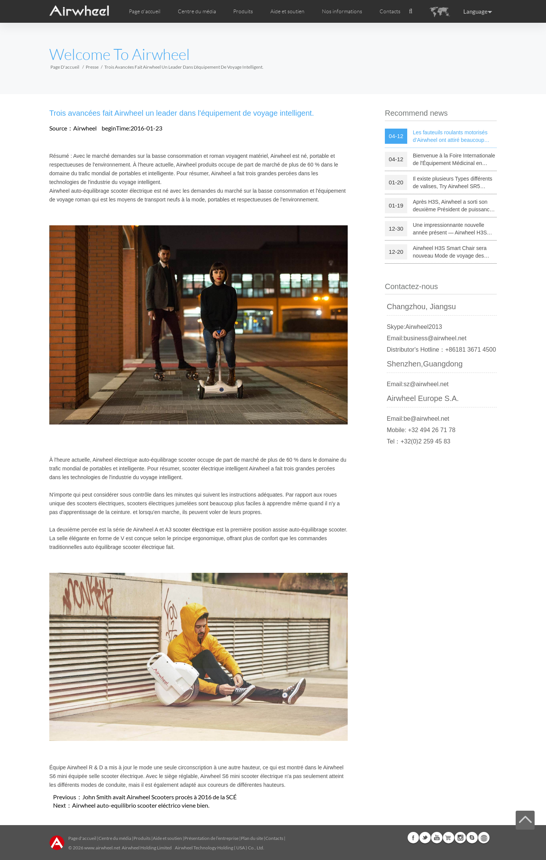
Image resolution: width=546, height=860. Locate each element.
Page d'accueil (144, 11)
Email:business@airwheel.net (426, 338)
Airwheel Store (448, 837)
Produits (243, 11)
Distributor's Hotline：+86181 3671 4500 (441, 349)
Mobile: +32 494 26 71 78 (421, 430)
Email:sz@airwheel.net (418, 384)
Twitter (425, 837)
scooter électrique (194, 530)
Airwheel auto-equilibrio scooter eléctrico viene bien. (140, 805)
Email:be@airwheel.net (418, 418)
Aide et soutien (287, 11)
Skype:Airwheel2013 (414, 327)
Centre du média (115, 838)
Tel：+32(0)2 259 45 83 (418, 441)
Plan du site (252, 838)
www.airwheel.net (102, 848)
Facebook (413, 837)
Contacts (390, 11)
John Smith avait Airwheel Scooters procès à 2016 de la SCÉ (159, 796)
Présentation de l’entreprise (211, 838)
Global (484, 837)
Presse (92, 67)
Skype (472, 837)
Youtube (436, 837)
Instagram (460, 837)
